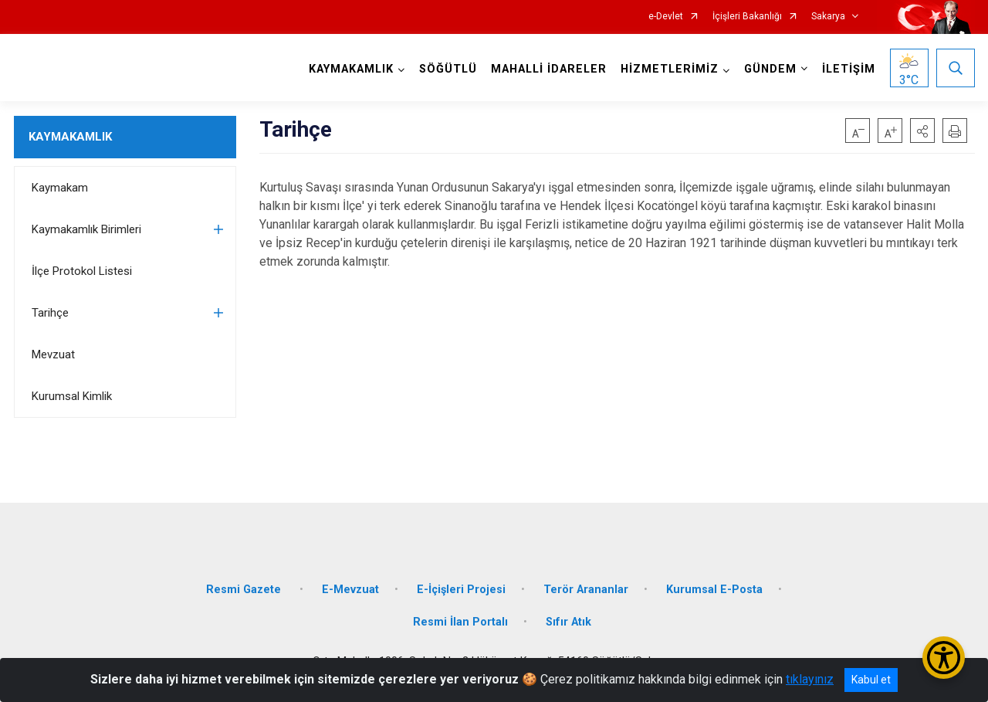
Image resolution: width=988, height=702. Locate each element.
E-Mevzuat (350, 589)
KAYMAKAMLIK (70, 137)
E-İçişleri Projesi (461, 589)
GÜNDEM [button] (770, 69)
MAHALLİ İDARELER (549, 69)
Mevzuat (53, 354)
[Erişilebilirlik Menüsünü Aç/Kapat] (943, 657)
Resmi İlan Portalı (460, 622)
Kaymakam (60, 188)
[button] (922, 130)
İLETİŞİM (848, 69)
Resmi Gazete (245, 589)
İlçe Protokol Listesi (82, 271)
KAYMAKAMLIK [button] (351, 69)
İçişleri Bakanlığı (747, 17)
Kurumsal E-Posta (714, 589)
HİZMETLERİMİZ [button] (670, 69)
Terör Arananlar (585, 589)
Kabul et (871, 679)
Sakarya (828, 17)
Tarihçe (50, 313)
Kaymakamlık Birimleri (86, 229)
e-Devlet (665, 17)
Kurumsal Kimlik (72, 396)
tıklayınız (810, 679)
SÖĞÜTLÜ (448, 69)
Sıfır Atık (568, 622)
